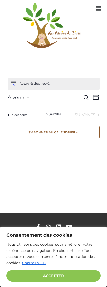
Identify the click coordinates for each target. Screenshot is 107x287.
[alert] (54, 84)
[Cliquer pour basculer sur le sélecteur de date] (18, 97)
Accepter (53, 275)
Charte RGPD (34, 263)
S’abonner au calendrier (51, 132)
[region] (53, 257)
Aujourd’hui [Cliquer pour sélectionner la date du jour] (53, 114)
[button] (98, 9)
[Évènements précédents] (17, 115)
